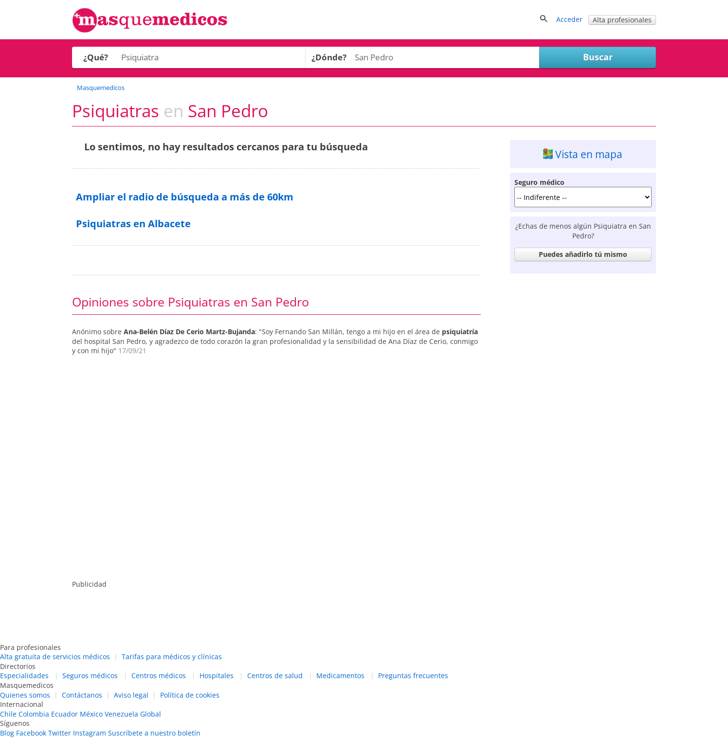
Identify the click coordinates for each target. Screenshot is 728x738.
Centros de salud (275, 675)
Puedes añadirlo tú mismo (583, 254)
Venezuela (121, 714)
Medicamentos (340, 675)
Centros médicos (158, 675)
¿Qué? (95, 57)
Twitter (59, 733)
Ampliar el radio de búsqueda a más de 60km (184, 196)
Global (150, 714)
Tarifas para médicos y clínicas (172, 656)
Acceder (569, 19)
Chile (8, 714)
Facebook (31, 733)
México (91, 714)
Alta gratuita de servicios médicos (55, 656)
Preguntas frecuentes (413, 675)
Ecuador (64, 714)
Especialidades (24, 675)
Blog (7, 733)
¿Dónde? (328, 57)
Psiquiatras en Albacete (133, 223)
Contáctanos (82, 695)
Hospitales (217, 675)
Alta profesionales (622, 19)
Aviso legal (131, 695)
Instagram (89, 733)
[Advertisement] (583, 424)
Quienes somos (25, 695)
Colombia (33, 714)
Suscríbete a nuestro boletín (154, 733)
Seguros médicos (90, 675)
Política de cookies (189, 695)
